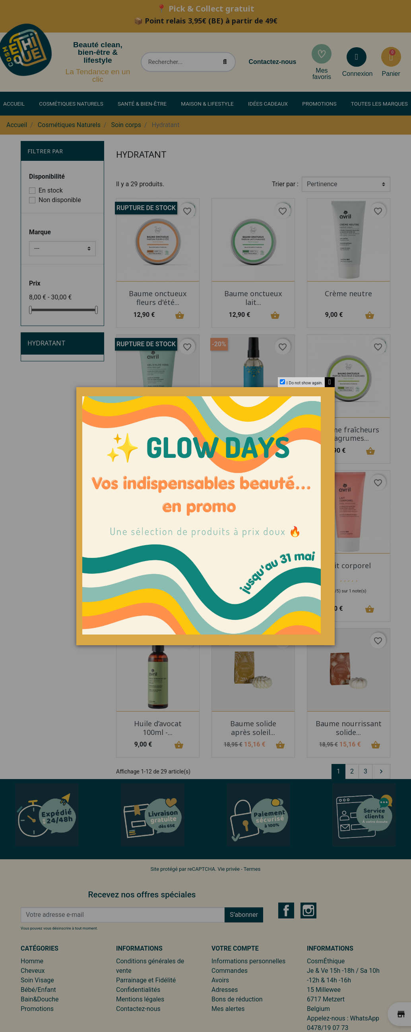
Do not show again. (306, 383)
